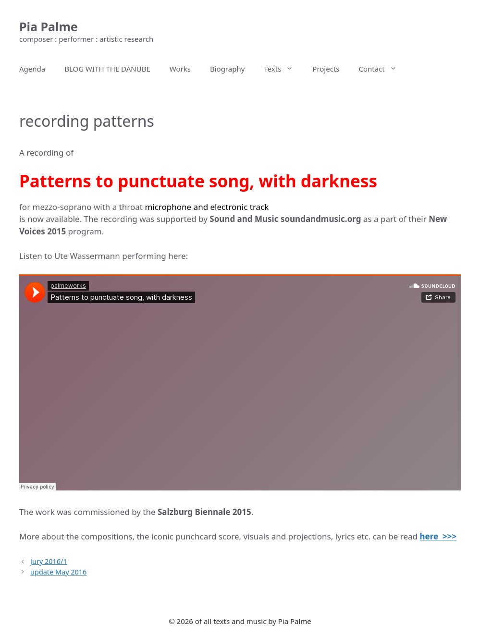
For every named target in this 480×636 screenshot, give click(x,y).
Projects (325, 68)
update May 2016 (58, 571)
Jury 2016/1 (48, 561)
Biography (227, 68)
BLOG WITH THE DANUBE (107, 68)
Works (180, 68)
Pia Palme (48, 26)
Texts (283, 68)
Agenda (32, 68)
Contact (382, 68)
